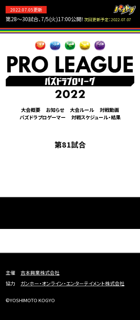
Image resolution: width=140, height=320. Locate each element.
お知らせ (55, 109)
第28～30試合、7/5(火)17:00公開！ (68, 19)
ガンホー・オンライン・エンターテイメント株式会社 (72, 283)
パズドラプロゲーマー (42, 117)
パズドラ (124, 9)
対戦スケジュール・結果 (96, 117)
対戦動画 (109, 109)
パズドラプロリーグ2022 (70, 68)
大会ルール (82, 109)
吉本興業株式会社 (40, 272)
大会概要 (30, 109)
